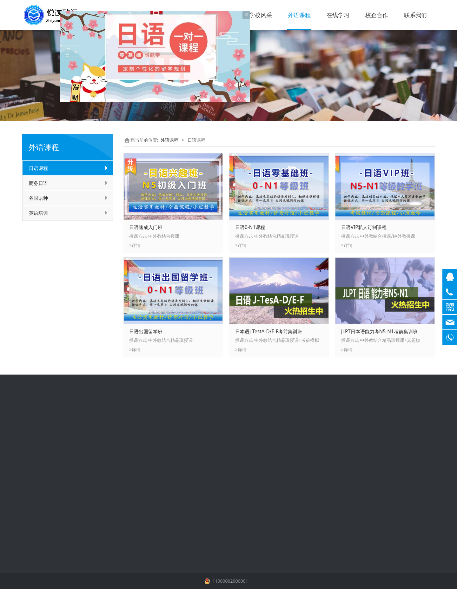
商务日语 (38, 183)
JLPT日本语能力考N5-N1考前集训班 (379, 331)
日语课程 (38, 168)
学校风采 (260, 15)
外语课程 (299, 15)
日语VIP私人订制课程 (364, 227)
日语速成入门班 (145, 227)
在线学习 (338, 15)
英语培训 (38, 213)
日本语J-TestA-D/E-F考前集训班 (268, 331)
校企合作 (376, 15)
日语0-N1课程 (250, 227)
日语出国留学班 (145, 331)
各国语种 (38, 198)
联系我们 (415, 15)
